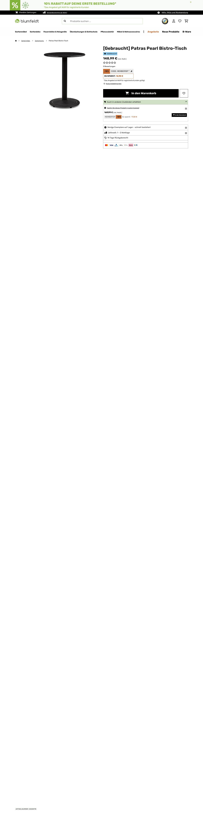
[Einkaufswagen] (186, 21)
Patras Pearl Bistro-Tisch (62, 41)
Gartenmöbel (27, 41)
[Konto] (173, 21)
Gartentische (42, 41)
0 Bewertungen (109, 66)
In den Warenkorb (140, 93)
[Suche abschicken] (65, 21)
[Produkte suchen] (102, 21)
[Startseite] (18, 41)
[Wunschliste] (179, 21)
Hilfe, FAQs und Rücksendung (175, 12)
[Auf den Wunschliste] (184, 93)
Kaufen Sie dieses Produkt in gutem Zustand (127, 108)
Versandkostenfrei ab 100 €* (59, 12)
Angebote (185, 31)
